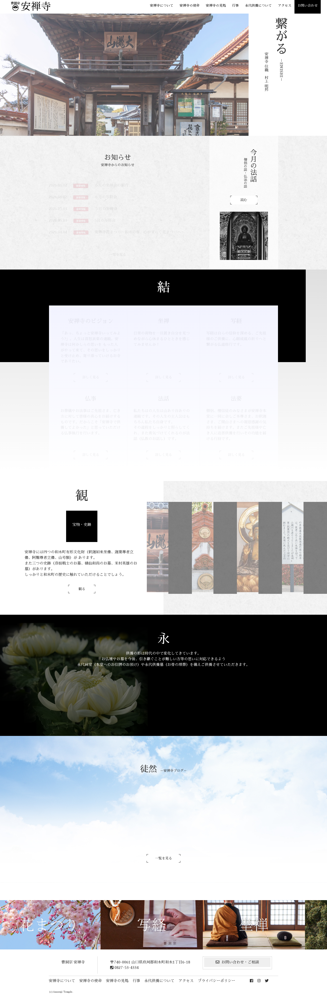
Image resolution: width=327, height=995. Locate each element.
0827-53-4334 (124, 968)
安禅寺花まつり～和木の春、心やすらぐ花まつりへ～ (140, 232)
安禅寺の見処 (216, 5)
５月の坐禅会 (106, 209)
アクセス (284, 5)
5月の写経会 (105, 220)
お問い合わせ (308, 5)
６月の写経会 (105, 197)
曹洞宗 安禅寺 (73, 962)
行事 (235, 5)
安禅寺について (161, 5)
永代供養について (258, 5)
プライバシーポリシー (216, 981)
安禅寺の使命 (190, 5)
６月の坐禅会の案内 (111, 185)
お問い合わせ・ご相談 (237, 962)
